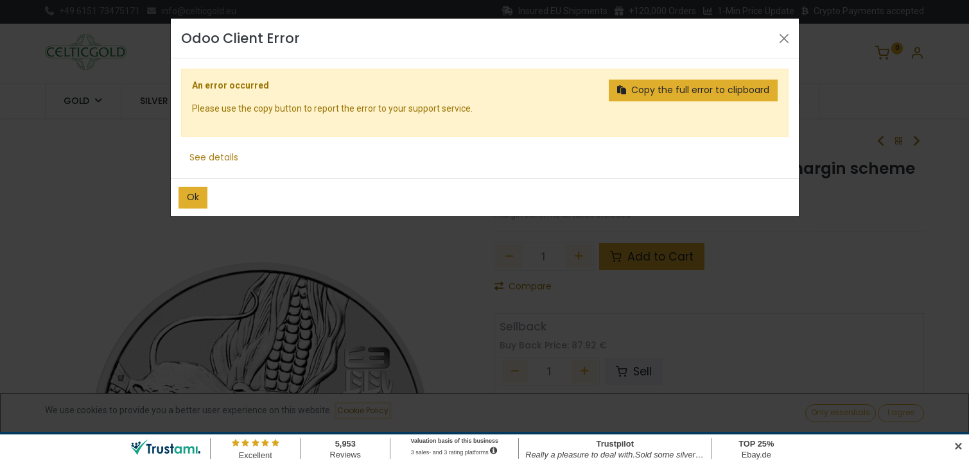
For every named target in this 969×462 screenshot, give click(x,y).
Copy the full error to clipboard (693, 89)
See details (213, 157)
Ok (193, 197)
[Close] (784, 38)
